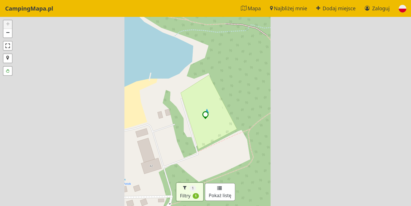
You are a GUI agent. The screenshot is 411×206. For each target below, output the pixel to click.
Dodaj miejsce (336, 8)
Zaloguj (377, 8)
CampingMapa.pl (29, 8)
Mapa (251, 8)
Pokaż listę (220, 192)
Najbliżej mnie (288, 8)
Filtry (189, 192)
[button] (402, 8)
